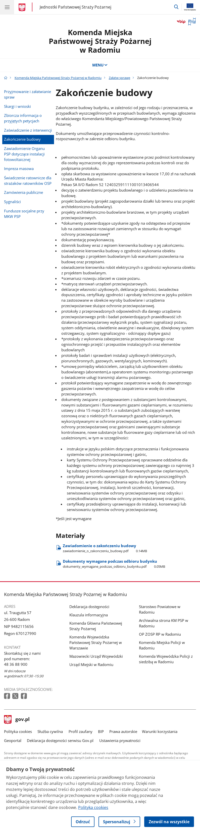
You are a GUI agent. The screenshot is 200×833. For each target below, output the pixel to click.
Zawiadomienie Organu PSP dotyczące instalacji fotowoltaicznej (24, 154)
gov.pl (17, 719)
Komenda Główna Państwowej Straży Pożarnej (95, 626)
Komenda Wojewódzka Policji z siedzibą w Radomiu (166, 659)
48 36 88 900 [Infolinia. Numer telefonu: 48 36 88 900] (15, 664)
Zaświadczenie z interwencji (28, 130)
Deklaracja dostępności (89, 606)
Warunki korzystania (159, 731)
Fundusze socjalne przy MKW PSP (24, 213)
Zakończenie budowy (22, 139)
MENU (100, 64)
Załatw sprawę (119, 77)
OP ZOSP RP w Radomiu (160, 634)
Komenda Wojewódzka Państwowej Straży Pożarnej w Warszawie (95, 642)
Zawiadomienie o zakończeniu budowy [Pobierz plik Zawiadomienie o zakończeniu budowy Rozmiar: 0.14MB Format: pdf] (105, 548)
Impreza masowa (19, 168)
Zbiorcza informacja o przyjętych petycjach (23, 118)
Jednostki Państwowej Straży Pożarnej (75, 7)
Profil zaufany (80, 731)
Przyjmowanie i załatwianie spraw (27, 94)
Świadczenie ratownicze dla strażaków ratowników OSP (28, 180)
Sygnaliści (12, 201)
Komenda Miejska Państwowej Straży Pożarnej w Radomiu (100, 41)
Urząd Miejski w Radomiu (91, 664)
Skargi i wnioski (17, 106)
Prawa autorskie (123, 731)
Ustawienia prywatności (119, 740)
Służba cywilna (50, 731)
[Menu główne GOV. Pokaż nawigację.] (7, 7)
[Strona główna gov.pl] (23, 8)
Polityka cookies (18, 731)
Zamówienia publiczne (23, 192)
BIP (101, 731)
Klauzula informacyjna (88, 614)
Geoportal (12, 740)
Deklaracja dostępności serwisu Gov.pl (60, 740)
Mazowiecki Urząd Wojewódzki (96, 656)
